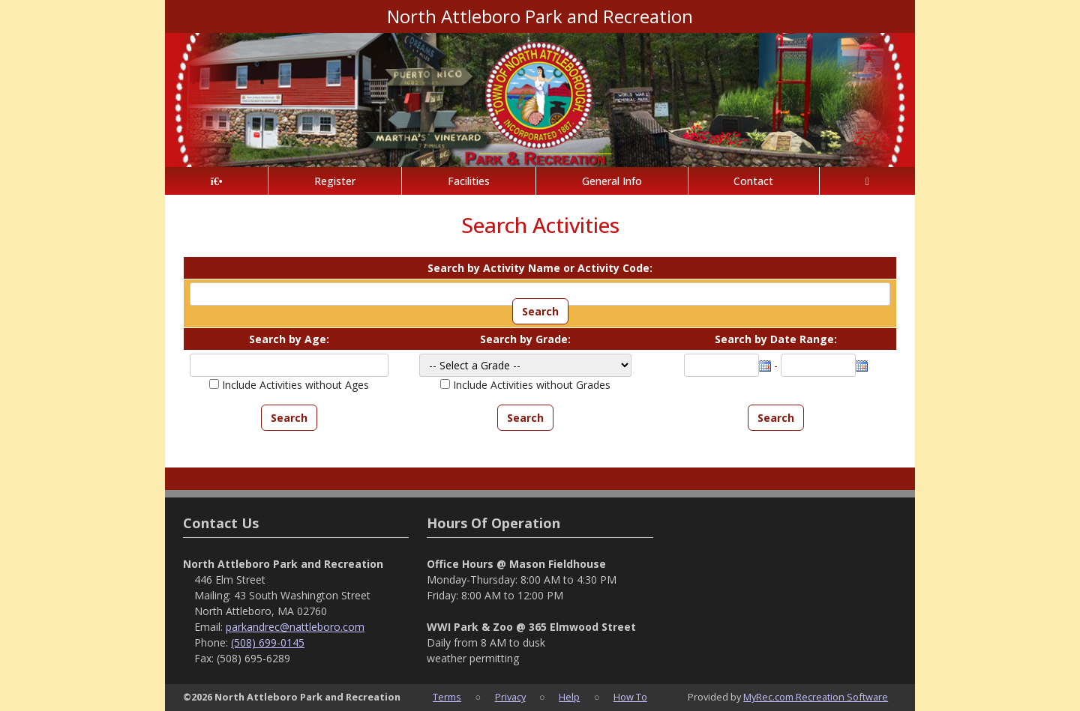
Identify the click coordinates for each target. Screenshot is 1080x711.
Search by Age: (289, 339)
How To (630, 697)
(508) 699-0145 (267, 642)
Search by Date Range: (776, 339)
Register (335, 181)
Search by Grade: (525, 339)
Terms (447, 697)
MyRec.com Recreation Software (815, 697)
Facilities (469, 181)
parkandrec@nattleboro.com (295, 627)
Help (569, 697)
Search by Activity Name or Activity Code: (540, 268)
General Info (612, 181)
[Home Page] (216, 181)
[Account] (867, 181)
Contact (753, 181)
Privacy (510, 697)
